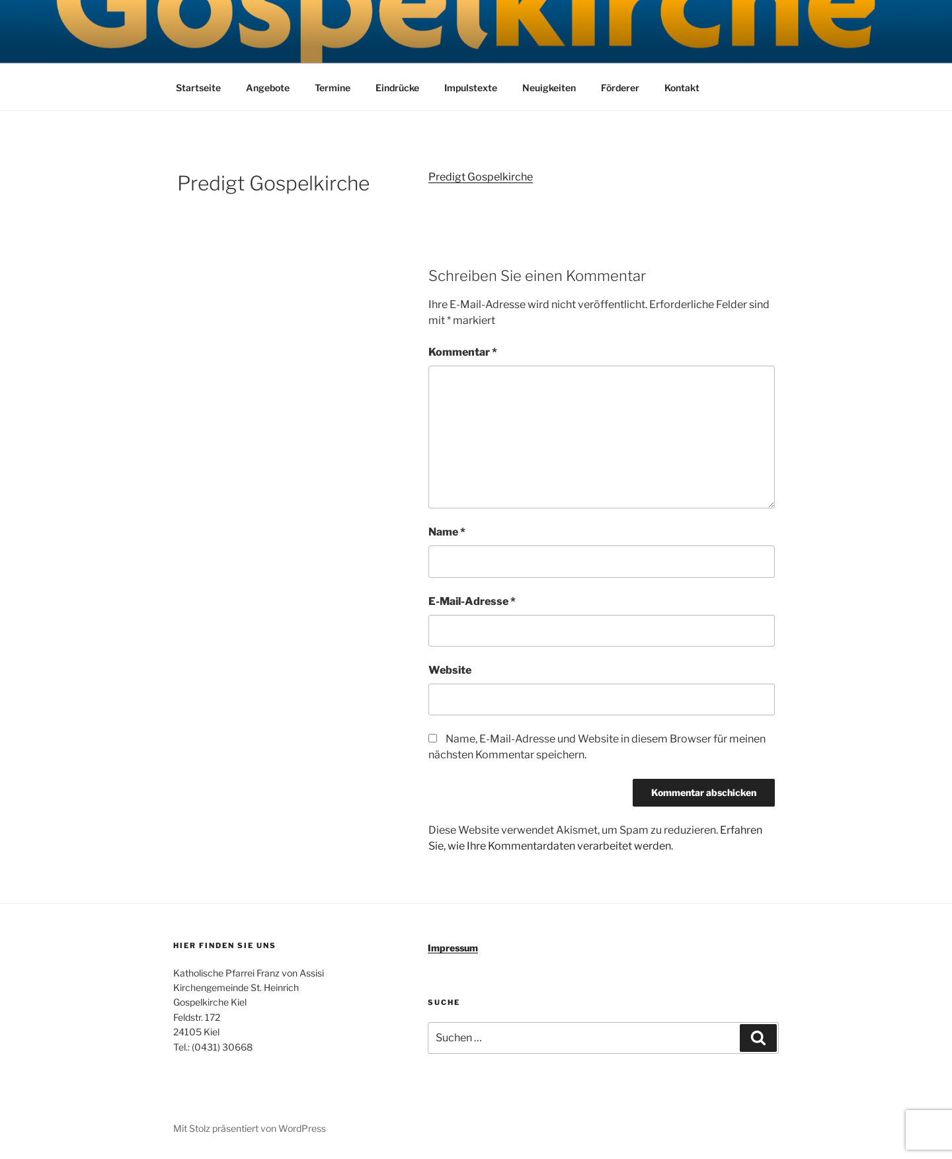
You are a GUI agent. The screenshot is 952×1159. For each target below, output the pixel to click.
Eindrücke (397, 87)
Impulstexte (470, 87)
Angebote (268, 87)
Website (449, 670)
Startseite (198, 87)
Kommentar (462, 352)
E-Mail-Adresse (472, 601)
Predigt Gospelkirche (480, 177)
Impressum (453, 947)
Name (446, 532)
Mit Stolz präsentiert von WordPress (249, 1128)
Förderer (620, 87)
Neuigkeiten (549, 87)
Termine (332, 87)
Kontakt (681, 87)
